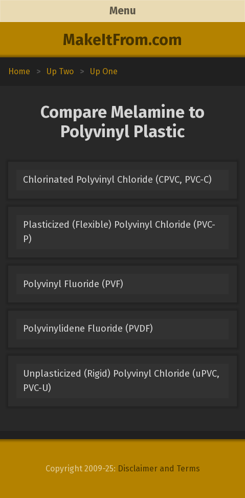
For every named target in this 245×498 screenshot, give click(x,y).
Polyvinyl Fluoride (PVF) (73, 284)
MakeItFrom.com (122, 40)
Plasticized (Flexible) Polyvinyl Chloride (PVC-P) (119, 231)
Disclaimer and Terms (159, 468)
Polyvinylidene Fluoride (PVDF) (88, 328)
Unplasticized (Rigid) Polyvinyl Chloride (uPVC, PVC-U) (121, 380)
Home (19, 71)
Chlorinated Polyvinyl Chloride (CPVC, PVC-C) (117, 179)
